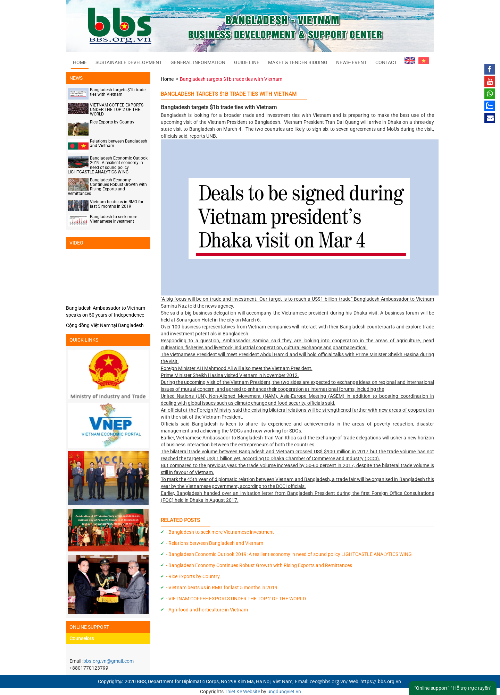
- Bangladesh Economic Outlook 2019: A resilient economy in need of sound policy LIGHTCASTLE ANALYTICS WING (289, 554)
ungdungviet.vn (284, 691)
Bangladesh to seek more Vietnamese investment (113, 219)
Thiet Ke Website (242, 691)
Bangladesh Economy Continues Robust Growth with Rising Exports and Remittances (107, 187)
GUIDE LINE (246, 62)
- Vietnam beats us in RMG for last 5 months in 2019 (221, 587)
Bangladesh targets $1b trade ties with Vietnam (117, 92)
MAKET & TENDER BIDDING (297, 62)
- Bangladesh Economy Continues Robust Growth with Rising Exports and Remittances (259, 565)
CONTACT (386, 62)
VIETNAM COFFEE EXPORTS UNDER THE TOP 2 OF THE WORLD (116, 110)
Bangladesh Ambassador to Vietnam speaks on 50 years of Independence (105, 311)
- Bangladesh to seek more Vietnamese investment (220, 532)
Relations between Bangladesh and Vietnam (118, 143)
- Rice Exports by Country (193, 576)
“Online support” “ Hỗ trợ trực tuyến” (452, 688)
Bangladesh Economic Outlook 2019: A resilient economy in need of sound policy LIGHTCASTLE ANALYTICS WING (108, 165)
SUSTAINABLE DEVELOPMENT (128, 62)
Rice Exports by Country (112, 122)
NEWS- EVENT (351, 62)
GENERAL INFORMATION (197, 62)
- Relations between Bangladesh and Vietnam (214, 543)
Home (80, 62)
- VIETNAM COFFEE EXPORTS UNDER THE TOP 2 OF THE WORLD (236, 598)
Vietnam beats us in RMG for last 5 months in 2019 (116, 204)
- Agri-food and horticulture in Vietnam (207, 609)
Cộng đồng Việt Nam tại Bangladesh (105, 325)
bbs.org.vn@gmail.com (108, 661)
